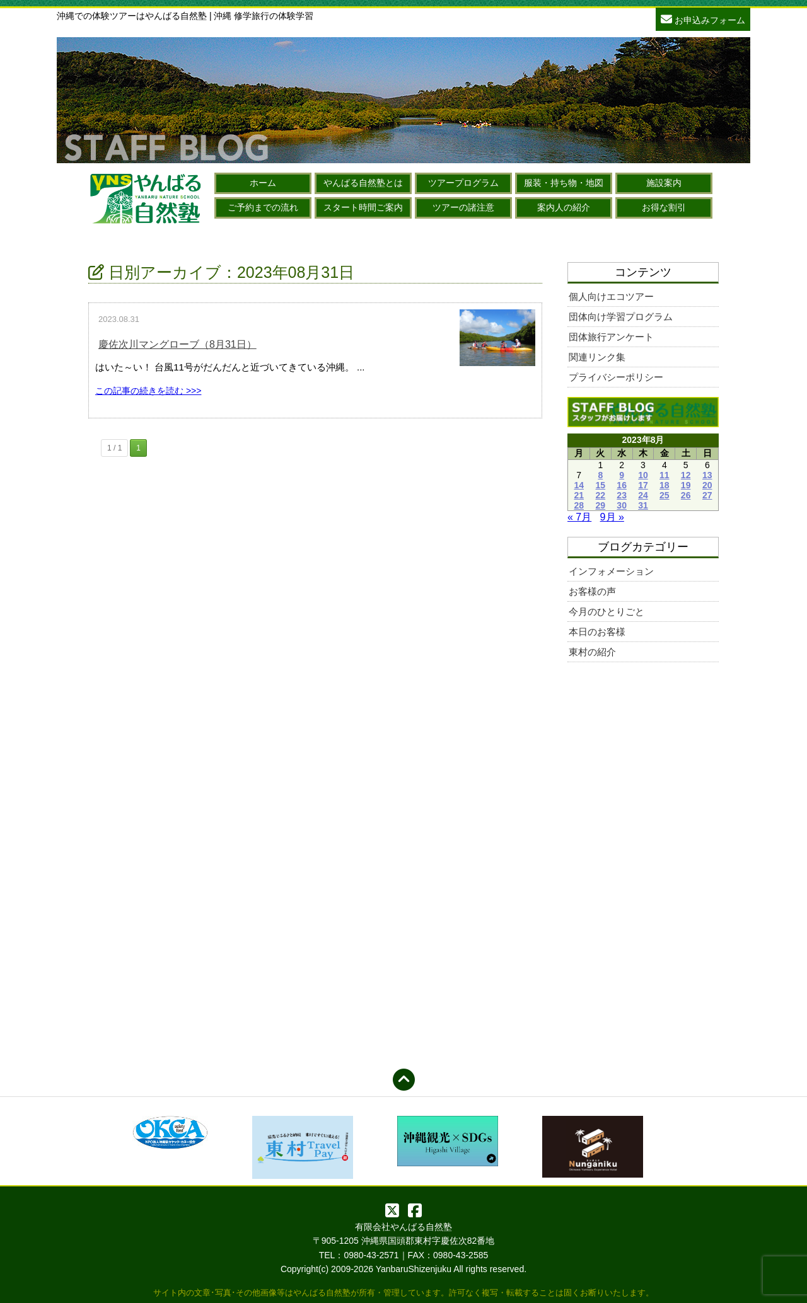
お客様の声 (592, 591)
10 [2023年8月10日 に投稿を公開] (643, 475)
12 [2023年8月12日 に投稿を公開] (686, 475)
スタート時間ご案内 (363, 207)
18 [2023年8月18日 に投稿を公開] (664, 485)
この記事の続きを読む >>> (148, 391)
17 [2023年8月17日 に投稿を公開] (643, 485)
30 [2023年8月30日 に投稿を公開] (622, 505)
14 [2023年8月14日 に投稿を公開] (579, 485)
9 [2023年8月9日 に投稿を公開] (621, 475)
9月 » (612, 517)
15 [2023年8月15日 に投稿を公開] (601, 485)
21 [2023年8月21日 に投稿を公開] (579, 495)
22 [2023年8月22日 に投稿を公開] (601, 495)
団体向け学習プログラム (621, 316)
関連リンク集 (597, 357)
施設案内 (664, 183)
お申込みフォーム (703, 18)
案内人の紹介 (563, 207)
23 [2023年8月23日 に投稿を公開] (622, 495)
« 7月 (579, 517)
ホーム (263, 183)
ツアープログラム (463, 183)
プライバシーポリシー (616, 377)
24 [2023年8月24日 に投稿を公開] (643, 495)
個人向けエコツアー (611, 296)
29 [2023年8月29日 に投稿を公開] (601, 505)
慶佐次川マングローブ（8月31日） (177, 344)
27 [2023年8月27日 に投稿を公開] (707, 495)
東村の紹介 (592, 651)
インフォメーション (611, 571)
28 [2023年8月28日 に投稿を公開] (579, 505)
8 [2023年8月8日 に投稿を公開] (600, 475)
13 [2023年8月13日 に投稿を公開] (707, 475)
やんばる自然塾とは (363, 183)
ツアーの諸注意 (463, 207)
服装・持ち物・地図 (563, 183)
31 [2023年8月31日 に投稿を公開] (643, 505)
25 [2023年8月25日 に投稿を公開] (664, 495)
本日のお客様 (597, 631)
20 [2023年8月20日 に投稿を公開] (707, 485)
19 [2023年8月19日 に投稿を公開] (686, 485)
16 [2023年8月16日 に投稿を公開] (622, 485)
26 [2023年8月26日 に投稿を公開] (686, 495)
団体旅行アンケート (611, 336)
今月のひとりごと (606, 611)
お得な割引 (664, 207)
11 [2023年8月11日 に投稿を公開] (664, 475)
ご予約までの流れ (263, 207)
